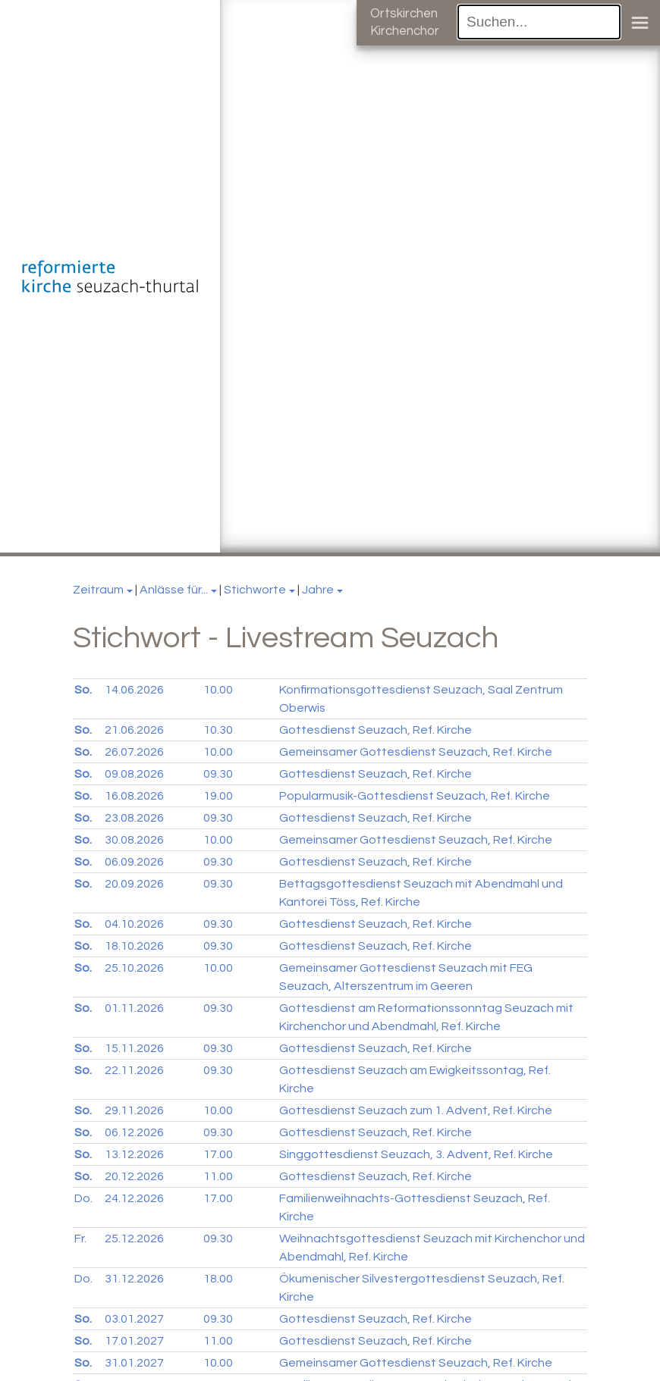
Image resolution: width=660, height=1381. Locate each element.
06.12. (134, 1132)
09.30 (218, 774)
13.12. (134, 1154)
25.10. (134, 968)
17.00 (218, 1154)
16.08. (134, 796)
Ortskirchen (404, 13)
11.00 (218, 1176)
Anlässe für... (174, 590)
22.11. (134, 1070)
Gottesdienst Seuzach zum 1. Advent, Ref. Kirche (415, 1110)
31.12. (134, 1279)
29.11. (134, 1110)
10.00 (218, 690)
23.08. (134, 818)
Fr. (80, 1238)
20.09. (134, 884)
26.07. (134, 752)
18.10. (134, 946)
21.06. (134, 730)
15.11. (134, 1048)
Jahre (318, 590)
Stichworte (255, 590)
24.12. (134, 1198)
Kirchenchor (404, 31)
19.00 (218, 796)
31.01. (134, 1363)
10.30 (218, 730)
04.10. (134, 924)
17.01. (134, 1341)
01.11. (134, 1008)
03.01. (134, 1319)
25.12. (134, 1238)
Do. (83, 1198)
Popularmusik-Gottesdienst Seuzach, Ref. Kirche (414, 796)
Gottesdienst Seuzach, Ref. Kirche (375, 730)
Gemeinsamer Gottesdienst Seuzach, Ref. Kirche (415, 752)
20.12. (134, 1176)
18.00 (218, 1279)
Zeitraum (98, 590)
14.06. (134, 690)
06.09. (134, 862)
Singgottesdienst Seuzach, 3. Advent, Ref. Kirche (416, 1154)
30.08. (134, 840)
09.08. (134, 774)
